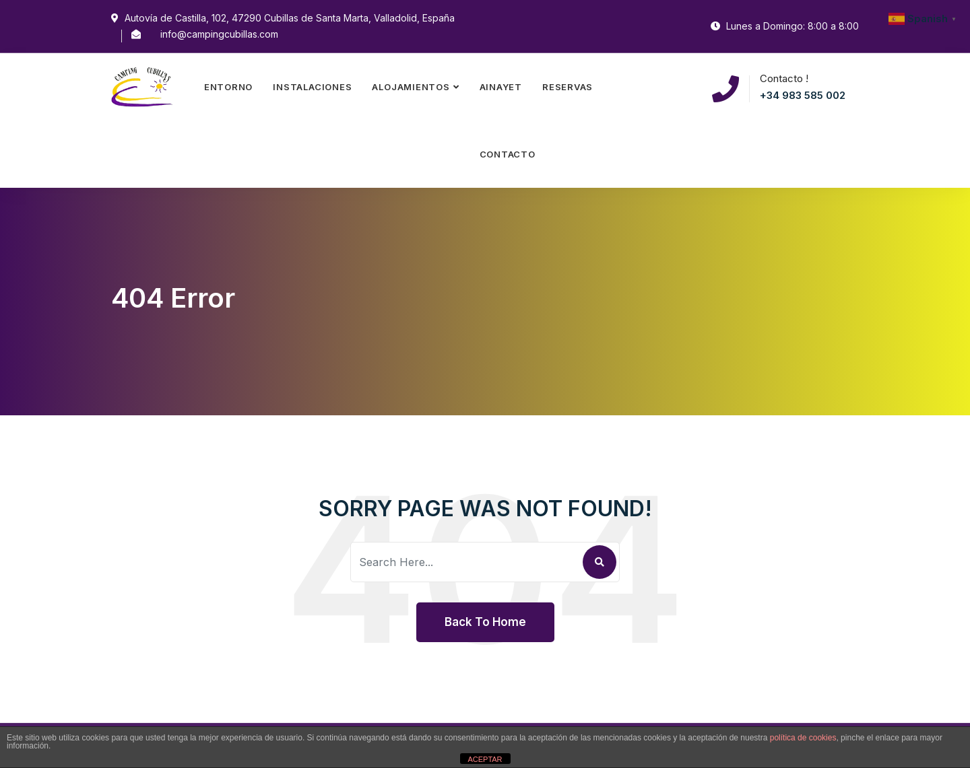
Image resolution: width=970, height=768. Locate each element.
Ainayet (501, 86)
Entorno (228, 86)
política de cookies (803, 737)
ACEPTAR (484, 759)
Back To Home (485, 622)
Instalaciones (312, 86)
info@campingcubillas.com (219, 34)
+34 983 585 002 (802, 95)
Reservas (567, 86)
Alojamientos (410, 86)
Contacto (508, 154)
